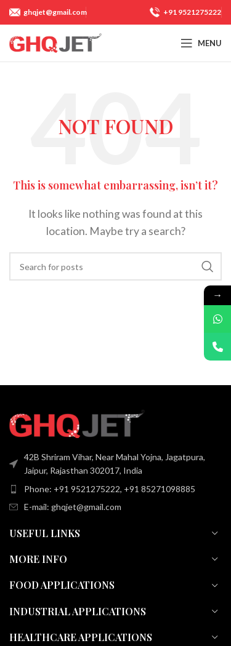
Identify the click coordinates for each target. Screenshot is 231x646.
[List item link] (115, 489)
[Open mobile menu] (201, 43)
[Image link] (77, 422)
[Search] (115, 266)
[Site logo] (55, 41)
